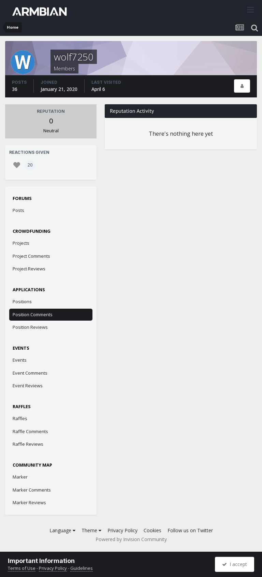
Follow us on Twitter (190, 530)
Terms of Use (21, 568)
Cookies (152, 530)
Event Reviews (28, 386)
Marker (20, 477)
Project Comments (31, 256)
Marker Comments (32, 490)
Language (62, 530)
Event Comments (30, 373)
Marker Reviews (29, 502)
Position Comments (33, 314)
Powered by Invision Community (131, 539)
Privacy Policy (122, 530)
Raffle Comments (30, 431)
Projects (21, 243)
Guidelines (81, 568)
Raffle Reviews (28, 444)
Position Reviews (30, 327)
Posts (18, 210)
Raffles (20, 418)
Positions (22, 301)
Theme (91, 530)
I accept (234, 564)
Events (20, 360)
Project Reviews (29, 269)
